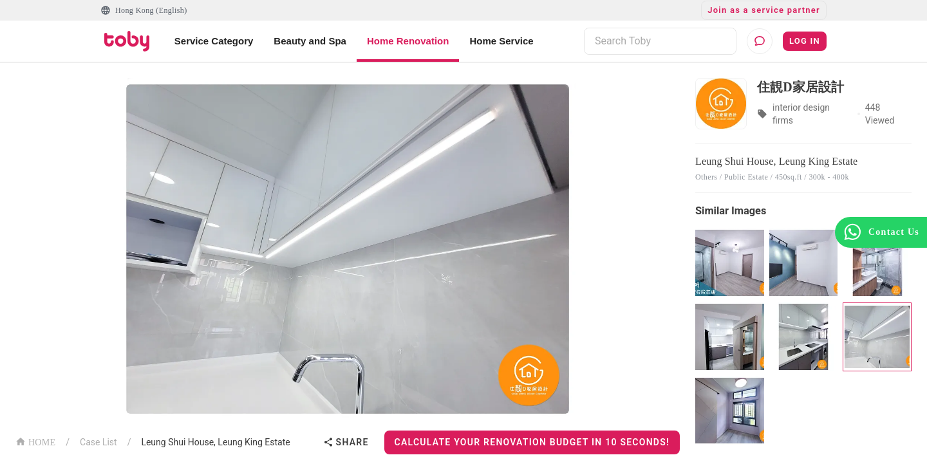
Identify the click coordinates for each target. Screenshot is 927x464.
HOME (35, 441)
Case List (98, 442)
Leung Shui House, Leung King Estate (215, 442)
